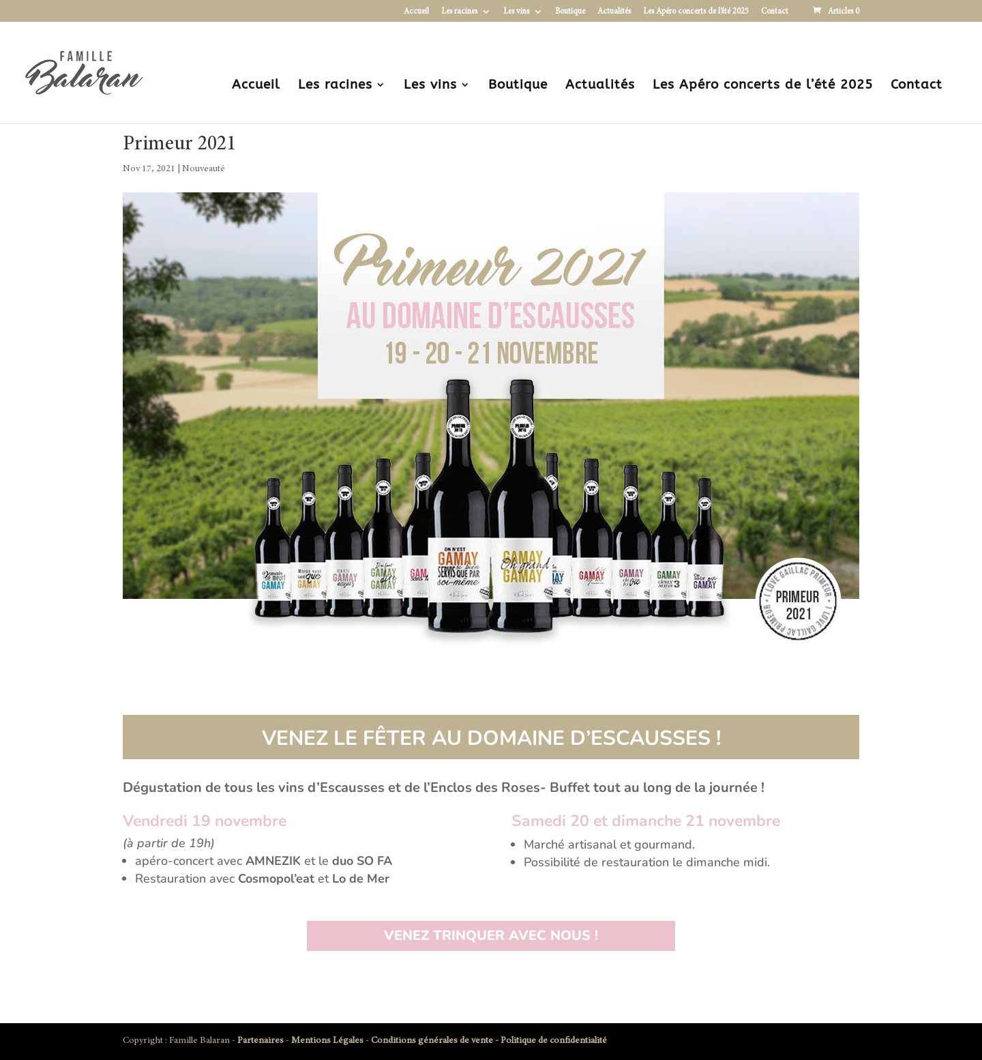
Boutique (570, 12)
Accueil (416, 12)
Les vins (516, 12)
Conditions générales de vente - (436, 1041)
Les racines (459, 12)
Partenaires (260, 1041)
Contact (774, 12)
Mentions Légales (327, 1041)
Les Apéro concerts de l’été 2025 (696, 12)
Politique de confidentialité (554, 1041)
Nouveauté (203, 169)
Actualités (614, 12)
